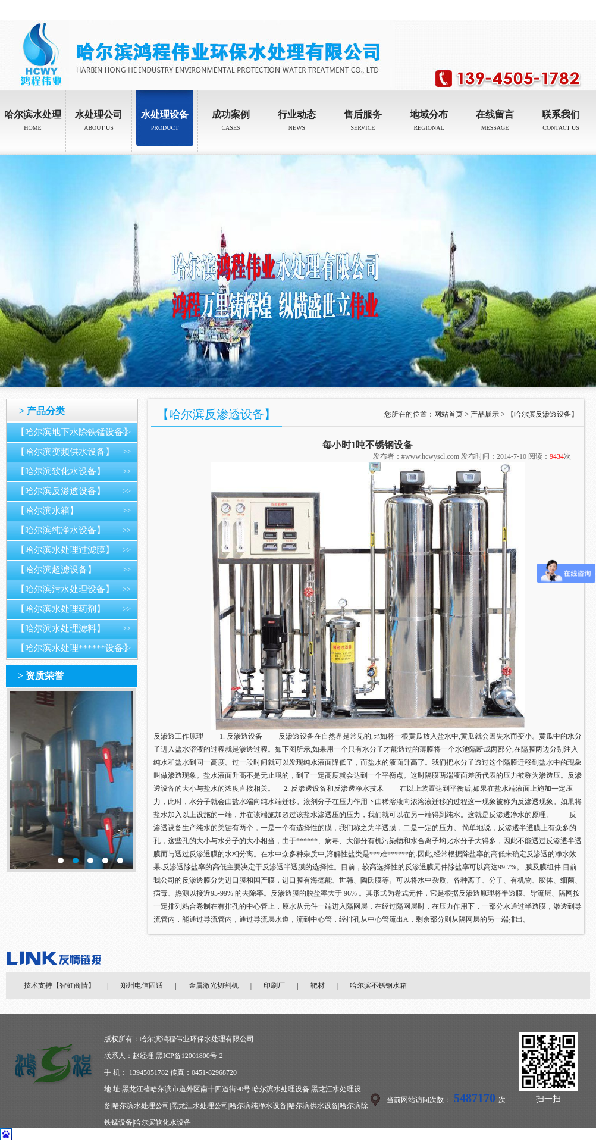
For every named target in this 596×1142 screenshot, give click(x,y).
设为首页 (548, 10)
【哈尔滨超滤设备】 (56, 569)
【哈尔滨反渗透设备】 (60, 491)
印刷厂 (274, 985)
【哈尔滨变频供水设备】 (65, 451)
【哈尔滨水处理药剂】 (60, 609)
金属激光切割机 (214, 985)
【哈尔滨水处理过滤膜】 (65, 550)
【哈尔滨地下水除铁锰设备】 (74, 432)
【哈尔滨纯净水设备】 (60, 530)
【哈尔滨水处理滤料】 (60, 628)
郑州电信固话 (141, 985)
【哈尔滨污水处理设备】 (65, 589)
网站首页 (448, 414)
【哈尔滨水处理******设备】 (74, 648)
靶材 (317, 985)
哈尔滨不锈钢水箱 (378, 985)
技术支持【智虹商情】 (59, 985)
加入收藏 (581, 10)
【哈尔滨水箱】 (47, 510)
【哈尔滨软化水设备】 (60, 471)
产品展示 (484, 414)
